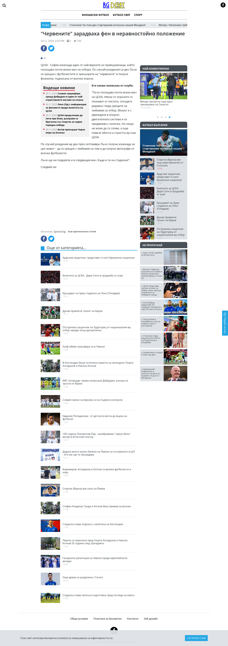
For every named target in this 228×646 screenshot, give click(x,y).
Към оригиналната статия (82, 231)
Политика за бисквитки (108, 618)
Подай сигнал (225, 323)
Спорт (138, 15)
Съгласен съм (196, 638)
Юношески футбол (95, 15)
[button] (4, 5)
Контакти (132, 618)
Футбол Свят (121, 15)
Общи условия (79, 618)
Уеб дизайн (151, 618)
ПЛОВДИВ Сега (163, 395)
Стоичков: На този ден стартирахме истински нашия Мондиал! (115, 25)
